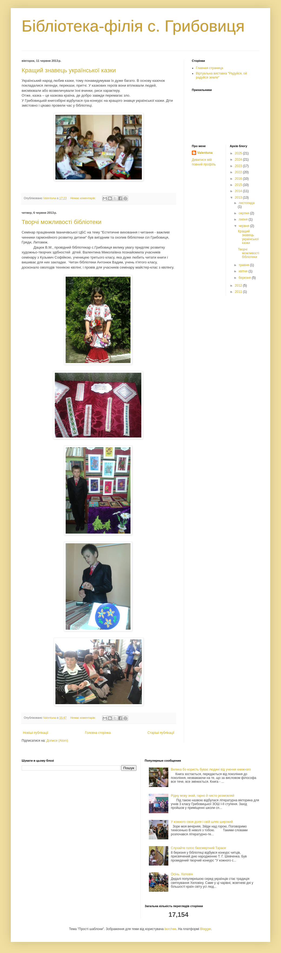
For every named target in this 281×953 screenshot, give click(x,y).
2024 (239, 159)
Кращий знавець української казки (69, 70)
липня (244, 219)
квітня (243, 271)
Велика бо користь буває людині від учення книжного (211, 769)
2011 (239, 292)
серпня (244, 213)
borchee (170, 929)
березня (245, 278)
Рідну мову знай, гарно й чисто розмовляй (202, 796)
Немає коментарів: (83, 198)
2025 (239, 153)
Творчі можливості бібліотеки (62, 222)
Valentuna (205, 153)
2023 (239, 166)
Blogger (205, 929)
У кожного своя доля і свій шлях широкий (202, 822)
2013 (239, 197)
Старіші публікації (161, 733)
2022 (239, 172)
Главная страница (209, 68)
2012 (239, 285)
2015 (239, 185)
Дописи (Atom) (57, 740)
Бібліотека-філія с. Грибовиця (133, 26)
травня (244, 265)
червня (244, 226)
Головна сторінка (98, 733)
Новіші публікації (35, 733)
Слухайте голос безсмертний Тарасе (198, 848)
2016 (239, 179)
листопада (247, 203)
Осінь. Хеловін (182, 874)
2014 (239, 191)
